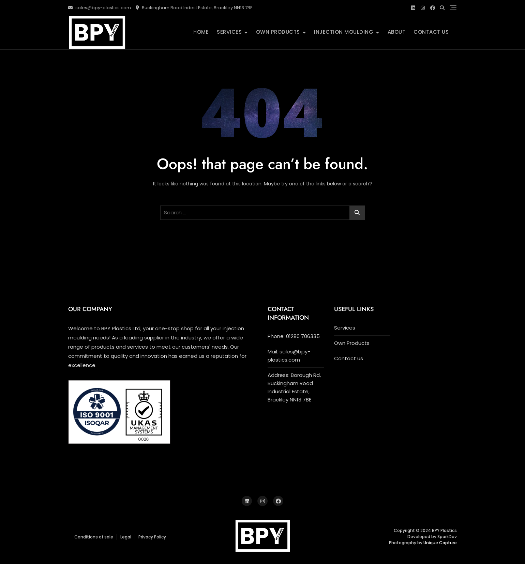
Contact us (431, 31)
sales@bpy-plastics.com (99, 7)
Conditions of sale (93, 537)
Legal (125, 537)
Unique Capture (440, 543)
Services (229, 31)
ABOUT (397, 31)
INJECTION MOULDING (343, 31)
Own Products (278, 31)
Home (201, 31)
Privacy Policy (152, 537)
